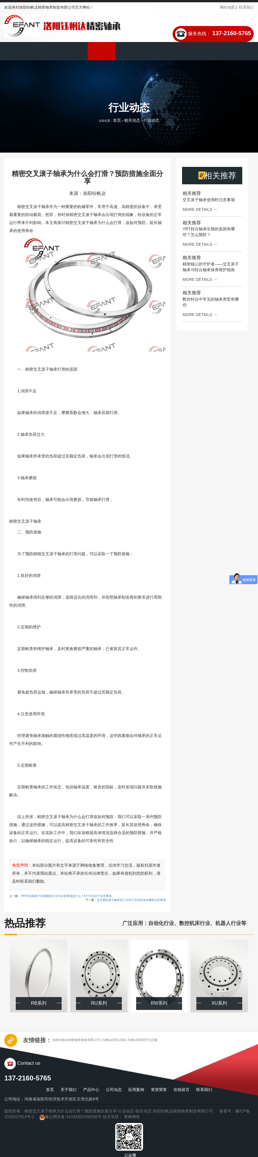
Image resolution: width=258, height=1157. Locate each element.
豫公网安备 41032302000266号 (70, 1116)
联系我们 (246, 7)
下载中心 (184, 51)
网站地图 (227, 7)
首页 (18, 51)
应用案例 (129, 51)
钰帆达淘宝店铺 (130, 1039)
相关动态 (132, 120)
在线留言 (212, 51)
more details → (200, 209)
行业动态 (151, 120)
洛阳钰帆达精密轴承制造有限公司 (82, 1039)
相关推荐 (192, 193)
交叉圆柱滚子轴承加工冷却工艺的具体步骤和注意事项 (131, 900)
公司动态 (101, 51)
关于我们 (46, 51)
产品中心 (73, 51)
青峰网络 (132, 1116)
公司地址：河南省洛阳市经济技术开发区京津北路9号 (51, 1099)
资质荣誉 (157, 51)
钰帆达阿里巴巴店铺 (165, 1039)
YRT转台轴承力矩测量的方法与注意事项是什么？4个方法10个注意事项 (66, 896)
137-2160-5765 (231, 33)
